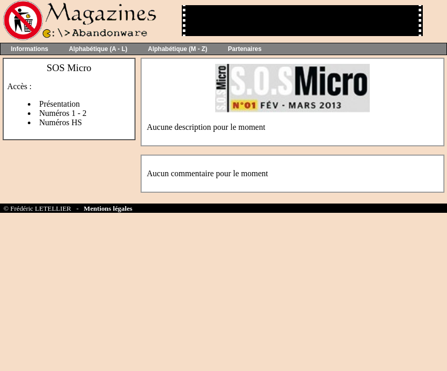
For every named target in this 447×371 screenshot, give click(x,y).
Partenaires (245, 49)
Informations (29, 49)
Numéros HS (60, 122)
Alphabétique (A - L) (98, 49)
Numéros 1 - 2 (63, 113)
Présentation (59, 103)
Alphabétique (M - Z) (177, 49)
